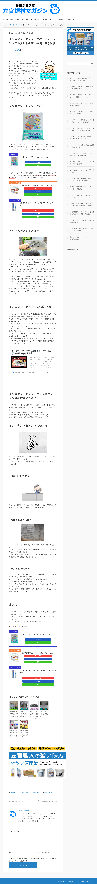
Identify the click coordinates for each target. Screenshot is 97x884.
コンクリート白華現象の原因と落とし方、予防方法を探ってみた (81, 79)
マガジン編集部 (14, 50)
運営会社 (80, 5)
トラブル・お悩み (8, 19)
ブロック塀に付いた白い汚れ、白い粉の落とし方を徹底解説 (82, 229)
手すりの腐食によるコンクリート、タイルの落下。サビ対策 (24, 733)
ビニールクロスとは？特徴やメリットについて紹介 (82, 196)
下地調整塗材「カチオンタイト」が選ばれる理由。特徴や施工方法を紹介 (82, 213)
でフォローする (19, 801)
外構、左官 (48, 791)
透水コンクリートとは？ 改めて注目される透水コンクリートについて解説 (34, 715)
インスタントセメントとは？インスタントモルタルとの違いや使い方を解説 (82, 129)
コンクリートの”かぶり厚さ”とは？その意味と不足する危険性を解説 (81, 154)
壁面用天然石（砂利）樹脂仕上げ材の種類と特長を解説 (23, 714)
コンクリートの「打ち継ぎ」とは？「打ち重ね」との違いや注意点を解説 (82, 121)
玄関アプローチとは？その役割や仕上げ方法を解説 (44, 714)
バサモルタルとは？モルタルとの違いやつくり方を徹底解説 (82, 112)
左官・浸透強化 (35, 19)
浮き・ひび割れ (60, 19)
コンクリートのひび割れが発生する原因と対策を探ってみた (82, 146)
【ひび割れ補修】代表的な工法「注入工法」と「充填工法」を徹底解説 (82, 179)
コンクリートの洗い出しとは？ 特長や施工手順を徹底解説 (82, 163)
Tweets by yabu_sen (73, 249)
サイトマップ (90, 5)
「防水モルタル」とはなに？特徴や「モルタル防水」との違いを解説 (82, 137)
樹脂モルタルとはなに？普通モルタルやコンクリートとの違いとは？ (82, 87)
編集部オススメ (72, 19)
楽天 (38, 165)
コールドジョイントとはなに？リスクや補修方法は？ (82, 221)
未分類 (39, 791)
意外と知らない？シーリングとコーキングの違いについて (13, 733)
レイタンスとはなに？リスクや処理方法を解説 (82, 171)
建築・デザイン (47, 19)
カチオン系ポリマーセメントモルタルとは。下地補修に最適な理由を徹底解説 (82, 204)
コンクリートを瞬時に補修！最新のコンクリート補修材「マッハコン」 (82, 96)
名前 (10, 855)
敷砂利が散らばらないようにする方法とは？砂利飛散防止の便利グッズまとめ (13, 715)
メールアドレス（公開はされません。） (43, 855)
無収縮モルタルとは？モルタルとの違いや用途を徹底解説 (82, 104)
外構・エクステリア (22, 19)
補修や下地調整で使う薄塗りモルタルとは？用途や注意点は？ (82, 188)
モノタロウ (38, 188)
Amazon (38, 162)
